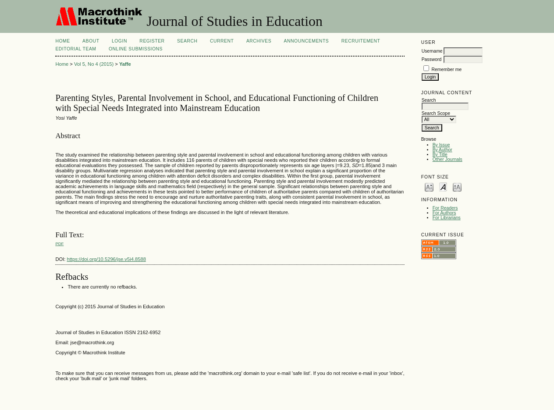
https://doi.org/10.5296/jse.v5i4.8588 (106, 259)
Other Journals (447, 159)
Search (187, 41)
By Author (442, 149)
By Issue (441, 145)
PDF (59, 243)
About (90, 41)
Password (432, 59)
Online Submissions (136, 48)
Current (222, 41)
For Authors (444, 212)
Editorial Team (75, 48)
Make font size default (443, 187)
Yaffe (125, 64)
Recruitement (360, 41)
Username (432, 51)
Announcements (306, 41)
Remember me (447, 69)
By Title (440, 154)
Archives (258, 41)
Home (62, 41)
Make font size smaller (429, 187)
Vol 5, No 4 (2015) (94, 64)
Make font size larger (457, 187)
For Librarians (447, 217)
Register (151, 41)
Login (119, 41)
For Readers (445, 208)
